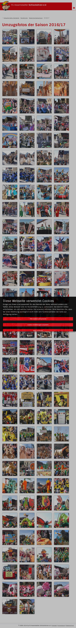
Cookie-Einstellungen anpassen (38, 325)
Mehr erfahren (38, 331)
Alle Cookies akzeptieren (38, 319)
